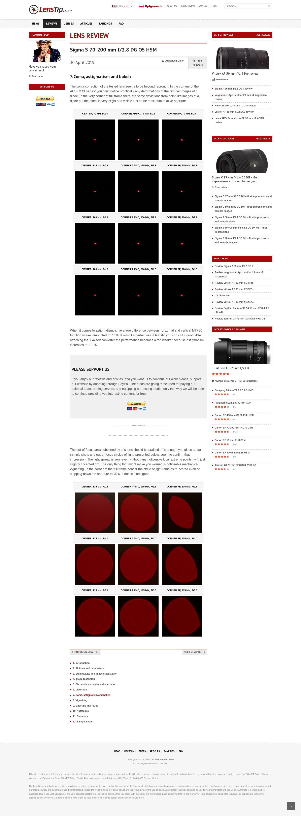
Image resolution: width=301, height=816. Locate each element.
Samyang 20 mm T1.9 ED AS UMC (234, 390)
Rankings (105, 23)
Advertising (188, 6)
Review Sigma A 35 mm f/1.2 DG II (234, 266)
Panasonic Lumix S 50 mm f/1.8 (233, 402)
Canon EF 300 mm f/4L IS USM (232, 452)
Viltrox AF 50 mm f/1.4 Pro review (235, 73)
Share (198, 65)
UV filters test (222, 295)
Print (197, 61)
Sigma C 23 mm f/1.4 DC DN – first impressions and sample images (235, 179)
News (36, 23)
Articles (86, 23)
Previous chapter (85, 652)
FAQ (121, 23)
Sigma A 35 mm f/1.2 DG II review (234, 88)
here (60, 797)
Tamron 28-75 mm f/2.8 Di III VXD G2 (235, 465)
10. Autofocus (81, 711)
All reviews (263, 35)
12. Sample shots (83, 721)
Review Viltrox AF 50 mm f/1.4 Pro (234, 282)
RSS (214, 6)
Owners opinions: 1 (224, 381)
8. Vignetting (80, 700)
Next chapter (194, 652)
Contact (203, 6)
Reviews (51, 23)
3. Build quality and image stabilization (95, 673)
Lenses (69, 23)
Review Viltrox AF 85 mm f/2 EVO (234, 289)
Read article (219, 187)
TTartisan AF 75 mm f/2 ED (230, 368)
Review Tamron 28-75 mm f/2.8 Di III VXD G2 (240, 318)
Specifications (248, 381)
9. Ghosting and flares (85, 705)
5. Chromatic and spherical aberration (94, 684)
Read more (36, 76)
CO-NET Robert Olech (162, 759)
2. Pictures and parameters (88, 668)
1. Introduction (81, 663)
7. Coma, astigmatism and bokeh (91, 695)
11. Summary (80, 716)
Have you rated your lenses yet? (42, 68)
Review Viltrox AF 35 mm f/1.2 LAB (234, 302)
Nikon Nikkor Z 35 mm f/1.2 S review (235, 105)
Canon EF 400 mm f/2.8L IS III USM (234, 415)
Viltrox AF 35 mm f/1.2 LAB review (234, 111)
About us (172, 6)
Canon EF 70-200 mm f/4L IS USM (234, 427)
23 (235, 432)
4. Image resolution (84, 679)
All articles (263, 139)
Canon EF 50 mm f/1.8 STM (230, 440)
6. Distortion (80, 689)
